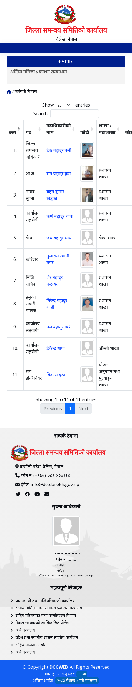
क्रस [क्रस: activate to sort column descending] (12, 132)
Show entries (66, 105)
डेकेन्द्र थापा (55, 348)
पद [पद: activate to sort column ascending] (28, 132)
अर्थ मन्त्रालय (25, 630)
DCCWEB (58, 667)
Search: (66, 113)
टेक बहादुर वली (58, 150)
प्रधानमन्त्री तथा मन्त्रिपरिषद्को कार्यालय (45, 600)
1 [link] (70, 409)
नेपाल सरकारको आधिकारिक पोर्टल (42, 622)
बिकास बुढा (55, 375)
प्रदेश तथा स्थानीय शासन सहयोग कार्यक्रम (47, 637)
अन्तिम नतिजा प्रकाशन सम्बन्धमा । (40, 71)
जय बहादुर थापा (59, 238)
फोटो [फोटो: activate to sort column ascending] (84, 132)
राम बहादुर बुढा (58, 173)
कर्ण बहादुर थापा (59, 216)
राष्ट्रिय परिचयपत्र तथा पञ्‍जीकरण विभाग (46, 615)
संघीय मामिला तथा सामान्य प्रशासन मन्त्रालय (49, 607)
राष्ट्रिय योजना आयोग (31, 644)
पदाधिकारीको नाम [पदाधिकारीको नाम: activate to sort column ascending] (58, 128)
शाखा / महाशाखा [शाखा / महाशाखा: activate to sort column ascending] (107, 128)
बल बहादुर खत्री (59, 327)
